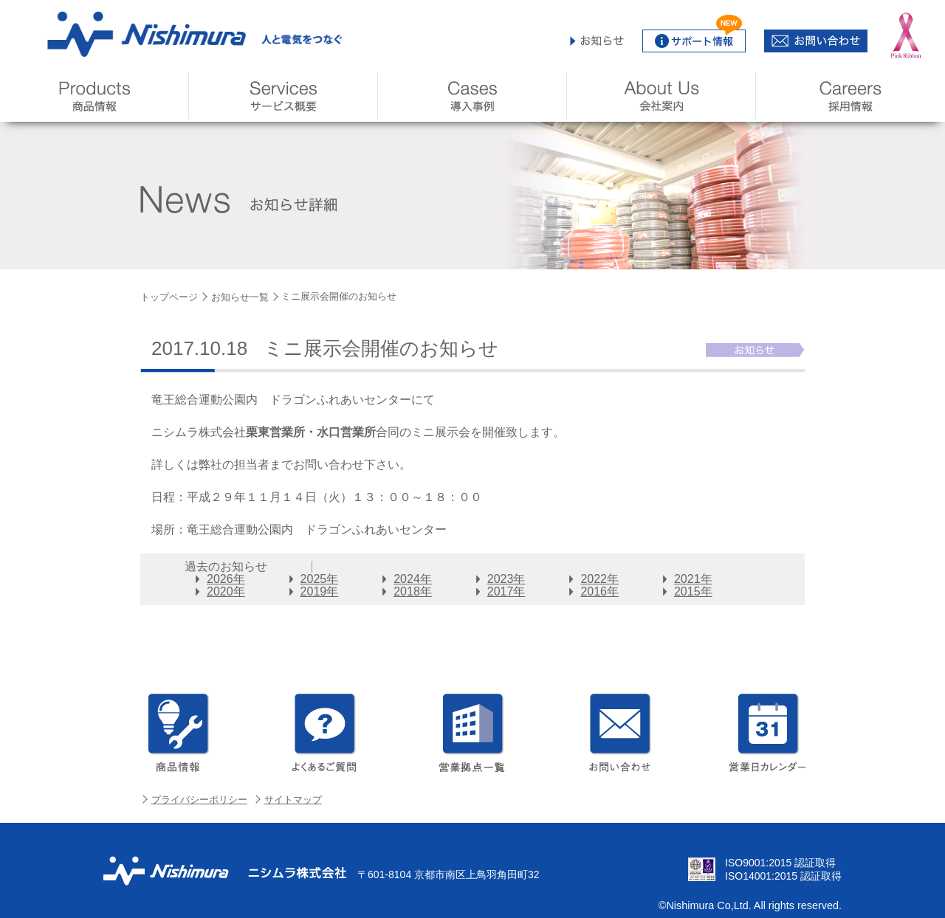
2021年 (693, 579)
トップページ (169, 297)
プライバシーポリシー (199, 799)
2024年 (413, 579)
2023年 (506, 579)
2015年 (693, 591)
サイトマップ (293, 799)
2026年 (226, 579)
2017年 (506, 591)
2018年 (413, 591)
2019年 (319, 591)
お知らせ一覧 (240, 297)
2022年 (599, 579)
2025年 (319, 579)
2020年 (226, 591)
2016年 (599, 591)
